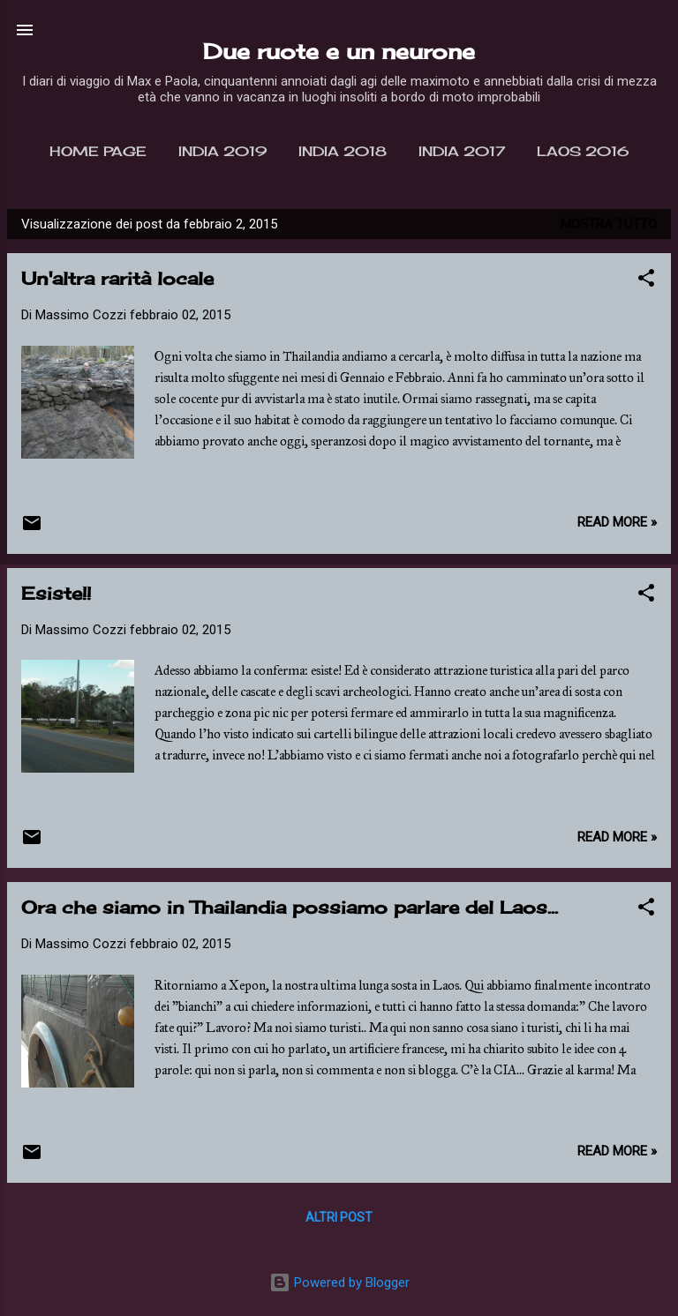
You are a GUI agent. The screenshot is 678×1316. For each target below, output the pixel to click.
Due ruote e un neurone (339, 51)
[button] (646, 281)
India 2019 (222, 151)
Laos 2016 (583, 151)
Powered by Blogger (339, 1282)
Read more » (617, 522)
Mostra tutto (609, 224)
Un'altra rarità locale (117, 278)
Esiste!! (56, 593)
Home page (98, 151)
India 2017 (461, 151)
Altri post (339, 1217)
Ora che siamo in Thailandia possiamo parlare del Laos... (289, 907)
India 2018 (342, 151)
